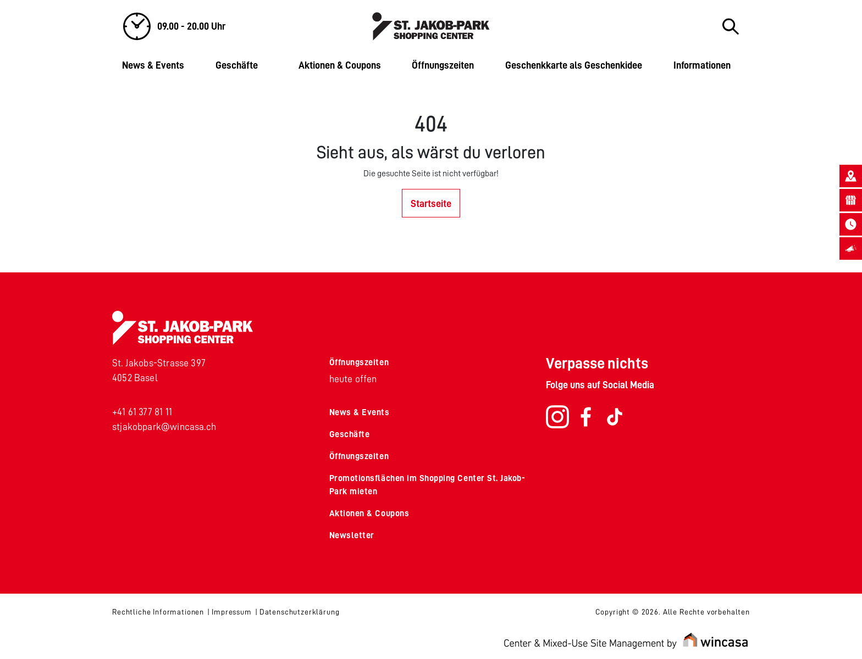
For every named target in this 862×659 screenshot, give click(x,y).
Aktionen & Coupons (340, 65)
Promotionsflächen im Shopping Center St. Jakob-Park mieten (427, 485)
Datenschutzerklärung (299, 612)
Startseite (431, 204)
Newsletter (351, 535)
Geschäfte (237, 65)
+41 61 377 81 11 (142, 412)
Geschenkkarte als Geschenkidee (573, 65)
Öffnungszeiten (443, 65)
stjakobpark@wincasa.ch (164, 427)
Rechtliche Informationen (158, 612)
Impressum (232, 612)
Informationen (702, 65)
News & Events (153, 65)
